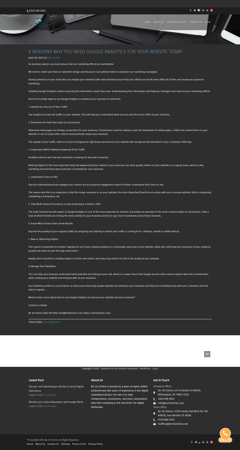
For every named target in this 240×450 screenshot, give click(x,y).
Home (30, 444)
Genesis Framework (128, 368)
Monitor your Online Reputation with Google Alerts (56, 402)
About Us (40, 444)
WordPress (145, 368)
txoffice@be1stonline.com (173, 424)
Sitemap (65, 444)
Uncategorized (51, 322)
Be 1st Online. (52, 440)
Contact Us (53, 444)
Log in (155, 368)
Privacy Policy (95, 444)
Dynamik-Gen (107, 368)
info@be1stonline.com (171, 403)
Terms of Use (79, 444)
